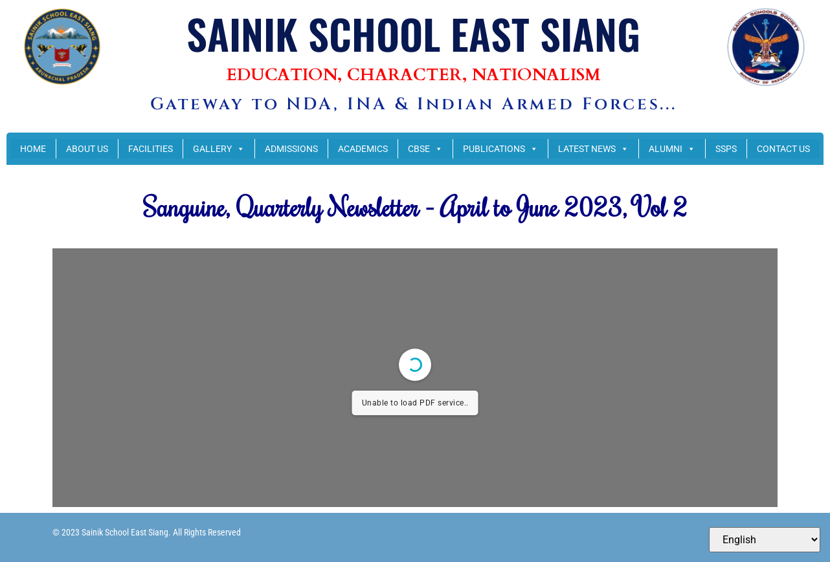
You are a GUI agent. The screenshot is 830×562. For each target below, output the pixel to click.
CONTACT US (783, 149)
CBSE (425, 148)
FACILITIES (150, 149)
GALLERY (219, 148)
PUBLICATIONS (500, 148)
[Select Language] (764, 539)
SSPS (726, 149)
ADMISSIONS (291, 149)
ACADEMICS (363, 149)
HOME (33, 149)
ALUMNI (672, 148)
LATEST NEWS (593, 148)
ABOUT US (87, 149)
